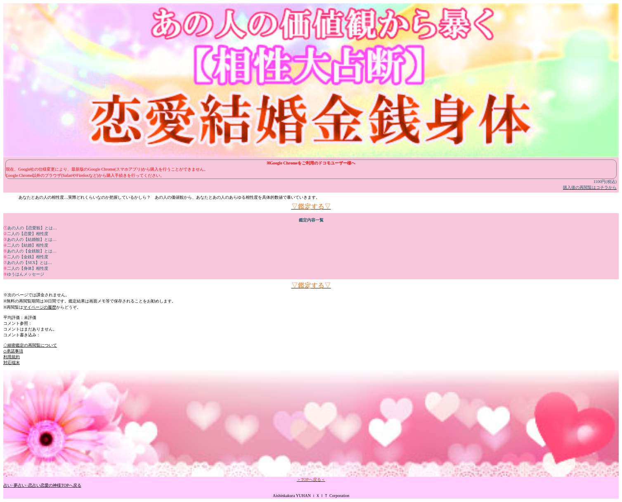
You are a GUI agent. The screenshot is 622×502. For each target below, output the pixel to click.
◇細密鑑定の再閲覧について (30, 345)
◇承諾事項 (13, 351)
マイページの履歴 (39, 307)
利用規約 (11, 356)
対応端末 (11, 362)
